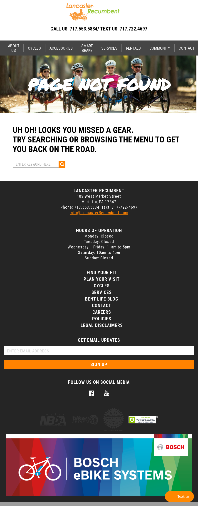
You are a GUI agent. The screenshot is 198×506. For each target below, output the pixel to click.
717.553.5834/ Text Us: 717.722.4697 (108, 29)
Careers (101, 312)
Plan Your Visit (102, 279)
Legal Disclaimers (102, 325)
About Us (13, 48)
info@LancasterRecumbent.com (99, 212)
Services (109, 48)
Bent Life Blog (101, 299)
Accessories (61, 48)
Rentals (133, 48)
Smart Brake (87, 48)
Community (159, 48)
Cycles (34, 48)
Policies (101, 318)
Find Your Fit (102, 272)
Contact (101, 305)
